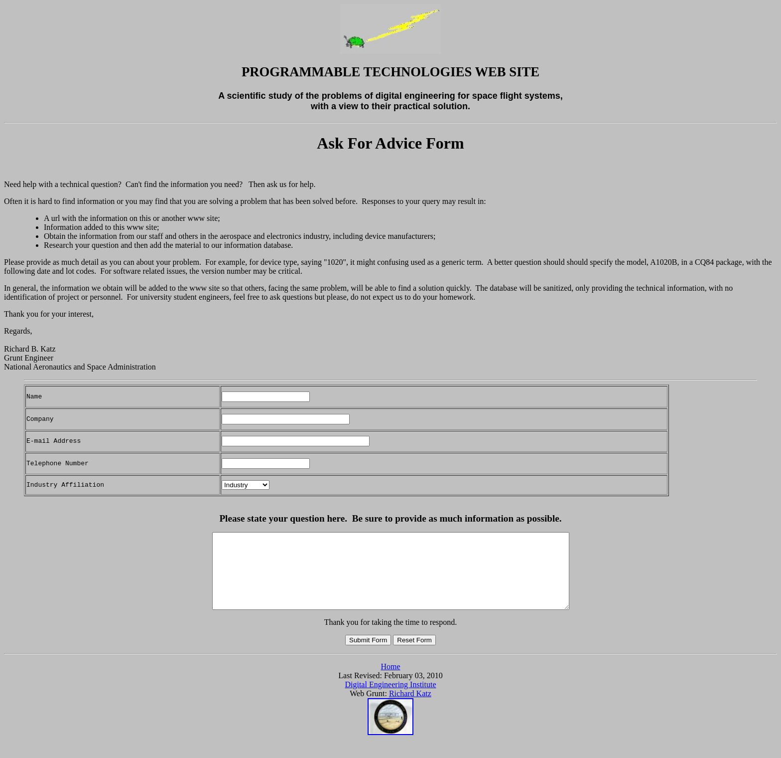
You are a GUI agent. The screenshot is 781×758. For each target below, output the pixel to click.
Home (390, 681)
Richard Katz (410, 708)
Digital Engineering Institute (390, 699)
